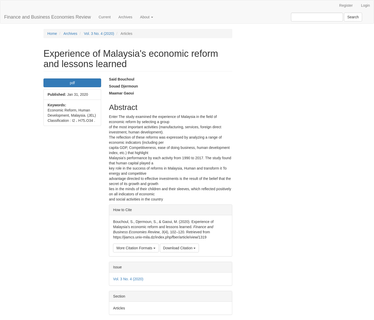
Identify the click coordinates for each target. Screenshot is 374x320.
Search (353, 17)
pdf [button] (72, 83)
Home (52, 33)
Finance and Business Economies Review (47, 17)
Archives (125, 17)
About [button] (146, 17)
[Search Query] (317, 17)
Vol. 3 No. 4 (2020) (99, 33)
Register (346, 5)
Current (105, 17)
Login (365, 5)
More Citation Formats (135, 248)
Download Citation (179, 248)
